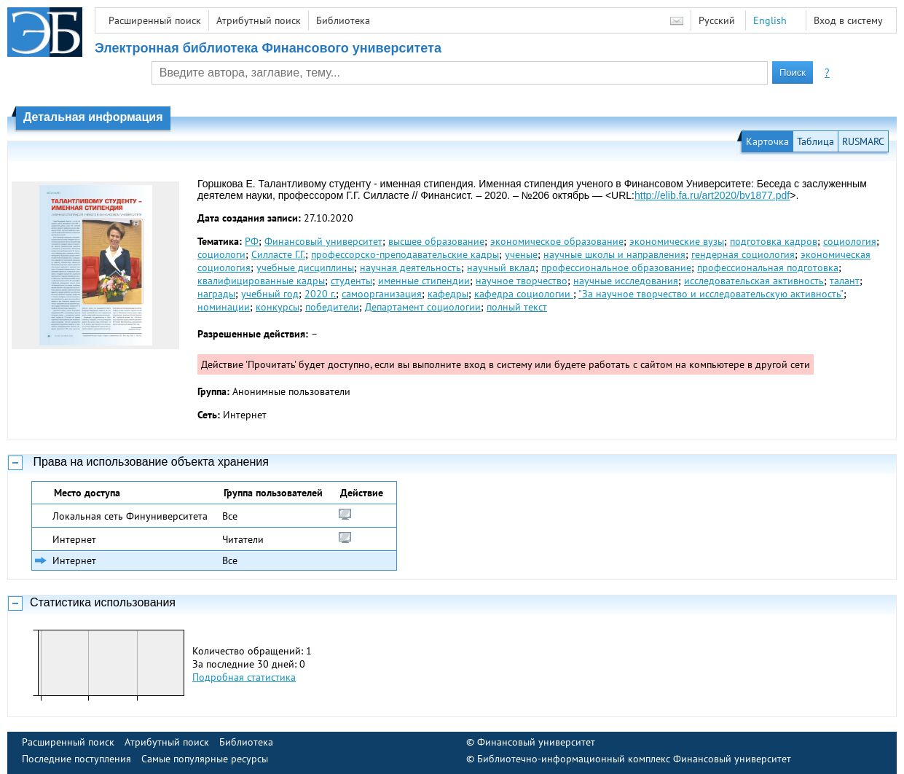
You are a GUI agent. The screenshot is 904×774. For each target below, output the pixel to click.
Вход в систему (848, 20)
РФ (252, 241)
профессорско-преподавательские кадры (405, 254)
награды (216, 293)
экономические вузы (676, 241)
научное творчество (521, 280)
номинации (223, 306)
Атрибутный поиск (258, 20)
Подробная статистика (244, 677)
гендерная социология (743, 254)
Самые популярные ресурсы (204, 758)
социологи (221, 254)
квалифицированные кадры (261, 280)
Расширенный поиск (155, 20)
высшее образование (436, 241)
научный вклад (501, 267)
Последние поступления (76, 758)
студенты (351, 280)
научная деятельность (410, 267)
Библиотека (343, 20)
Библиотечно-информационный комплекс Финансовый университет (634, 758)
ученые (521, 254)
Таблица (815, 141)
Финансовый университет (323, 241)
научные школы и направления (614, 254)
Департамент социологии (423, 306)
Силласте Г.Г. (278, 254)
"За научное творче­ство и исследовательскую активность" (711, 293)
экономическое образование (557, 241)
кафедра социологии (523, 293)
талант (845, 280)
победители (332, 306)
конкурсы (277, 306)
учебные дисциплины (305, 267)
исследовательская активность (754, 280)
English (770, 20)
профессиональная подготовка (767, 267)
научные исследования (625, 280)
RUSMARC (863, 141)
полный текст (517, 306)
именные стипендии (424, 280)
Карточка (767, 141)
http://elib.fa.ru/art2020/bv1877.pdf (712, 195)
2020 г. (320, 293)
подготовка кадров (773, 241)
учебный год (270, 293)
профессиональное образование (616, 267)
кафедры (448, 293)
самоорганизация (382, 293)
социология (849, 241)
